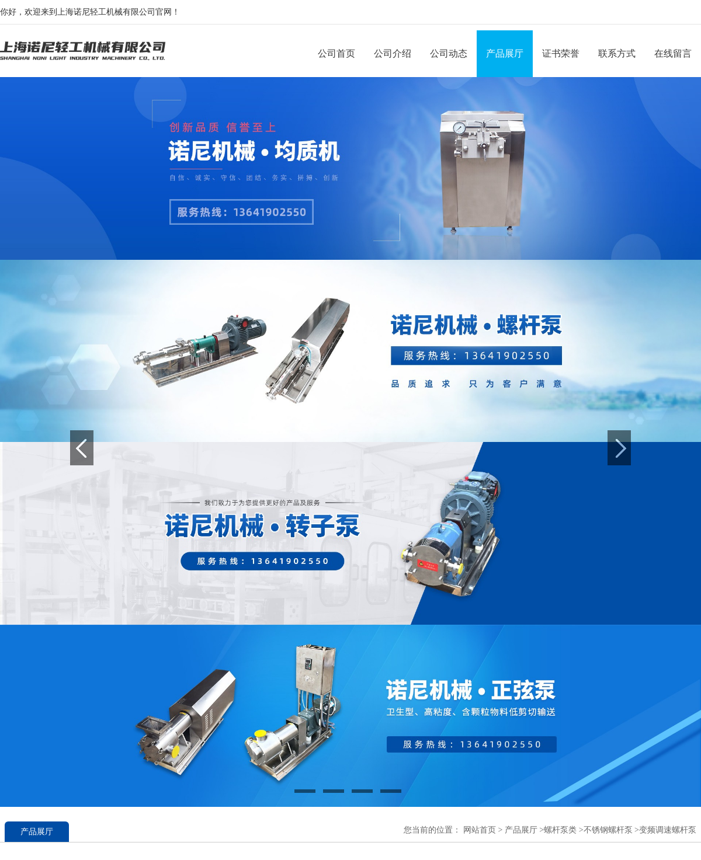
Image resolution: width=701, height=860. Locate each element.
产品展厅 (504, 53)
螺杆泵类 (560, 830)
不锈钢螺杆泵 (608, 830)
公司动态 (448, 53)
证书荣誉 (560, 53)
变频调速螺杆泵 (667, 830)
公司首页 (336, 53)
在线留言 (673, 53)
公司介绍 (392, 53)
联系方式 (617, 53)
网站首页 (479, 830)
